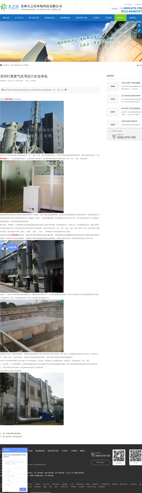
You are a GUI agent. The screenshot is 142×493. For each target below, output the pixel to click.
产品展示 (96, 18)
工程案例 (108, 18)
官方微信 (129, 4)
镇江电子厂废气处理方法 (14, 436)
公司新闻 (25, 65)
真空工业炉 (46, 484)
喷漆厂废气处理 (79, 473)
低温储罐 (64, 484)
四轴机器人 (95, 484)
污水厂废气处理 (48, 475)
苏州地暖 (73, 486)
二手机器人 (37, 484)
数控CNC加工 (124, 484)
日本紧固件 (81, 486)
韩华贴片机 (29, 484)
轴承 (50, 486)
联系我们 (139, 4)
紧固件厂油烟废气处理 (36, 475)
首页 (11, 65)
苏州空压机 (133, 484)
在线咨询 (100, 462)
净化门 (56, 486)
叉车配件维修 (80, 484)
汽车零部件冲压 (105, 484)
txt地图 (68, 473)
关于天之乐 (19, 18)
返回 (140, 65)
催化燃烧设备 (65, 18)
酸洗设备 (115, 484)
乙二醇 (71, 484)
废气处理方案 (34, 18)
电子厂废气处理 (59, 473)
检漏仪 (88, 484)
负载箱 (45, 486)
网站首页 (6, 18)
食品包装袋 (102, 486)
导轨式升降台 (56, 484)
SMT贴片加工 (64, 486)
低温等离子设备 (81, 18)
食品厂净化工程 (91, 486)
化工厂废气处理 (38, 473)
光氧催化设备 (49, 18)
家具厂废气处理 (49, 473)
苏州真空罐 (37, 486)
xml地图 (72, 473)
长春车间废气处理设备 (13, 433)
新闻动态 (120, 18)
